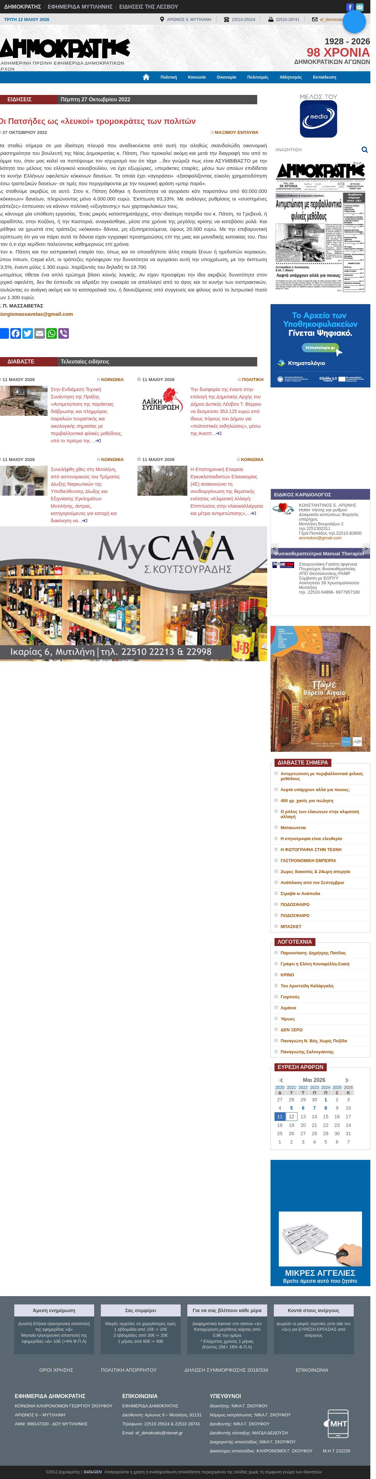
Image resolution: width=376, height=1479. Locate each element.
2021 (291, 1087)
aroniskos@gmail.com (320, 537)
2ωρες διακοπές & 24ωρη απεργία (315, 871)
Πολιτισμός (258, 77)
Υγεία (110, 89)
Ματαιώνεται (293, 827)
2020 (280, 1087)
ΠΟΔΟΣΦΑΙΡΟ (295, 904)
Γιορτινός (290, 996)
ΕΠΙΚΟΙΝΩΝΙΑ (312, 1370)
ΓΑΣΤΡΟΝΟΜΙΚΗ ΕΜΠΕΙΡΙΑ (308, 860)
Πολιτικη (253, 379)
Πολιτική (169, 77)
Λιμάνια (288, 1007)
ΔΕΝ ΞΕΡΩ (292, 1029)
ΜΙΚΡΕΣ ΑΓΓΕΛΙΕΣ (320, 1271)
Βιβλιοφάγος (82, 89)
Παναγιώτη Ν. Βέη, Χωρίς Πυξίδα (314, 1040)
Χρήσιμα (135, 89)
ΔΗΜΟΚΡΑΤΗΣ (22, 7)
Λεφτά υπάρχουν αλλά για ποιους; (315, 789)
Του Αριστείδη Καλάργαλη (307, 985)
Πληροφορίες (190, 89)
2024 (325, 1087)
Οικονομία (226, 77)
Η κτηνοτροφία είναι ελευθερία (311, 838)
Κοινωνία (197, 77)
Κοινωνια (112, 379)
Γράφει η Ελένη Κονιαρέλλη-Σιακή (315, 963)
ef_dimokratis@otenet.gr (342, 19)
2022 (303, 1087)
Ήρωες (288, 1018)
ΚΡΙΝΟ (287, 974)
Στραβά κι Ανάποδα (300, 893)
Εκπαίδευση (324, 77)
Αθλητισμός (291, 77)
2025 (337, 1087)
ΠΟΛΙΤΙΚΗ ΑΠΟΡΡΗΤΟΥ (129, 1370)
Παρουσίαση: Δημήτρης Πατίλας (313, 952)
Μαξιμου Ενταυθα (237, 132)
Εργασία (51, 89)
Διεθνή (160, 89)
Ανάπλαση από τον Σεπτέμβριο (312, 882)
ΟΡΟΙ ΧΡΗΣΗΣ (56, 1370)
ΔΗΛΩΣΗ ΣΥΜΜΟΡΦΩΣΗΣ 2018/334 (226, 1370)
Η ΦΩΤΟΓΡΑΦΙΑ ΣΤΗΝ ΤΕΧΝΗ (311, 849)
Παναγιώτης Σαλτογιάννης (307, 1051)
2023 (314, 1087)
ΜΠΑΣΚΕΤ (291, 926)
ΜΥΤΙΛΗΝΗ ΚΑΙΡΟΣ (320, 1187)
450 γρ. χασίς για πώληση (307, 800)
